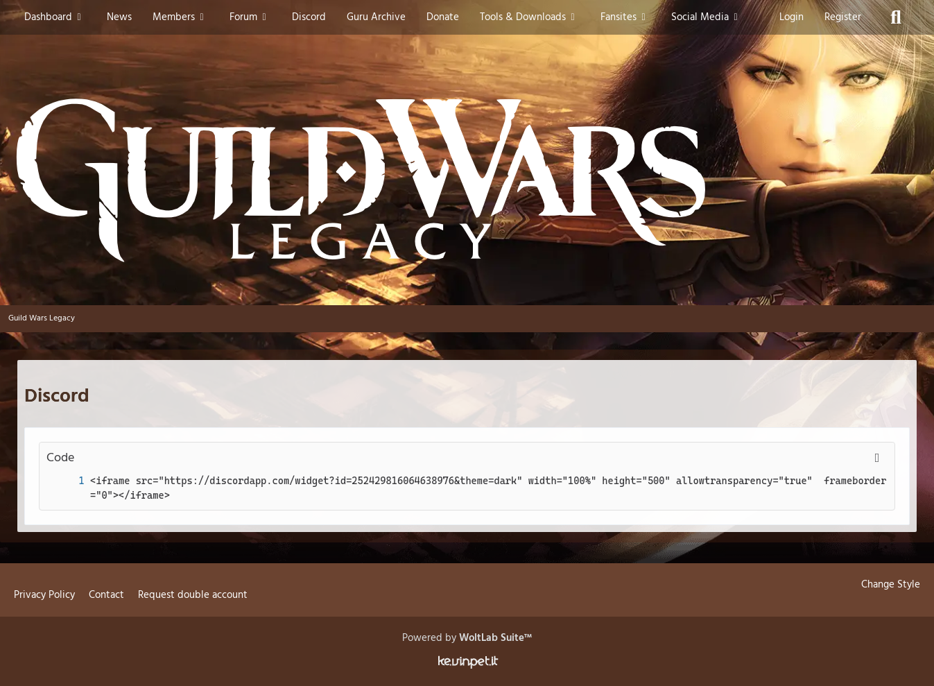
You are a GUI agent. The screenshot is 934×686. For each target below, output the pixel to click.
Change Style (890, 584)
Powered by (467, 638)
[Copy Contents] (877, 458)
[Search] (896, 17)
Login (791, 17)
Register (842, 17)
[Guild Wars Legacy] (467, 180)
